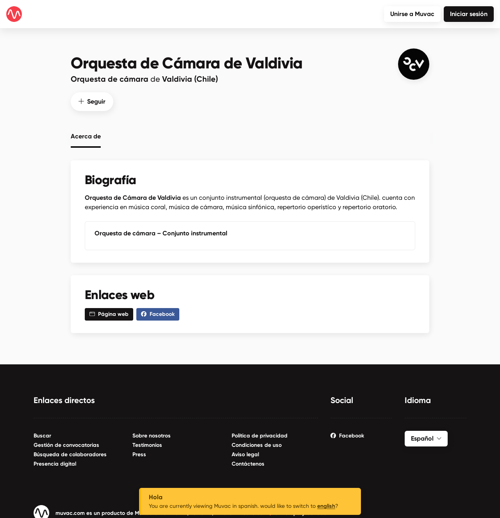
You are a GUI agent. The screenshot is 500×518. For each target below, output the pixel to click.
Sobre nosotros (151, 434)
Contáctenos (248, 462)
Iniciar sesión (469, 14)
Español (426, 437)
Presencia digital (55, 462)
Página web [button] (109, 313)
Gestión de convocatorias (66, 444)
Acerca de (86, 135)
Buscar (42, 434)
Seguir (92, 100)
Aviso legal (245, 453)
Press (139, 453)
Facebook (347, 434)
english (326, 506)
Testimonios (147, 444)
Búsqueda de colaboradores (70, 453)
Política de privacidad (260, 434)
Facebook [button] (158, 313)
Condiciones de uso (257, 444)
